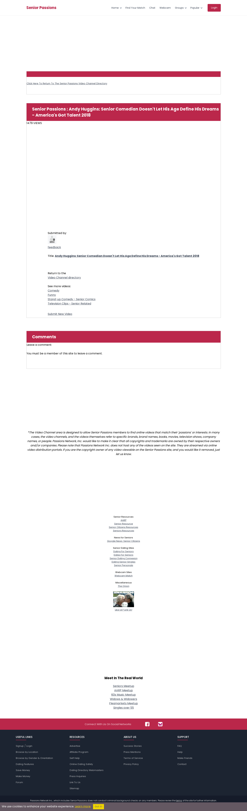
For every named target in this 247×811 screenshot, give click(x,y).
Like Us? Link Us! (123, 608)
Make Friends (184, 758)
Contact (181, 764)
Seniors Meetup (123, 686)
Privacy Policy (131, 764)
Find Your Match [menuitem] (135, 8)
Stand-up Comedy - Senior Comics (71, 299)
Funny (52, 295)
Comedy (53, 291)
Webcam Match (124, 575)
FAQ (179, 746)
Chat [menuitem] (152, 8)
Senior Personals (123, 565)
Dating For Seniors (123, 551)
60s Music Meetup (123, 695)
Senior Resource (123, 523)
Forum (19, 782)
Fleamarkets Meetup (123, 703)
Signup (20, 746)
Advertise (75, 746)
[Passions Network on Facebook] (147, 724)
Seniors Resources (123, 530)
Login (29, 746)
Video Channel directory (64, 278)
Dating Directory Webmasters (86, 770)
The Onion (123, 586)
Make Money (23, 776)
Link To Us (75, 782)
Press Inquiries (78, 776)
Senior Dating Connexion (123, 558)
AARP (124, 520)
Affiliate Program (79, 752)
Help (180, 752)
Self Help (75, 758)
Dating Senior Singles (123, 561)
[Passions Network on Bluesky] (160, 724)
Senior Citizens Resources (123, 527)
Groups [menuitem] (179, 8)
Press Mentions (132, 752)
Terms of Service (133, 758)
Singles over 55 (123, 708)
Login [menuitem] (214, 7)
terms (179, 800)
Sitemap (74, 788)
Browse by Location (27, 752)
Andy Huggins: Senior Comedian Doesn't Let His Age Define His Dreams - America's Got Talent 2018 (127, 256)
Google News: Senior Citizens (123, 541)
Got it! (98, 806)
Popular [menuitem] (194, 8)
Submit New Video (60, 314)
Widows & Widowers (123, 699)
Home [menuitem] (115, 8)
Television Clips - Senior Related (69, 304)
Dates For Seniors (123, 555)
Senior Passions (41, 8)
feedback (54, 247)
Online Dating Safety (81, 764)
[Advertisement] (123, 41)
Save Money (23, 770)
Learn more (83, 806)
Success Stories (133, 746)
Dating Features (25, 764)
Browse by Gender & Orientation (34, 758)
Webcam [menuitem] (165, 8)
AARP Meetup (123, 690)
